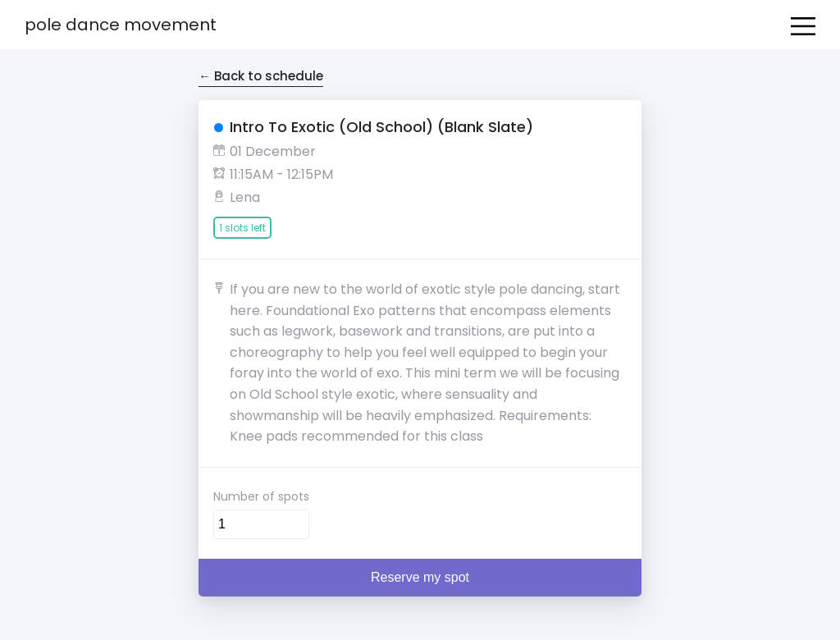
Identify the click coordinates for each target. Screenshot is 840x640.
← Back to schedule (261, 76)
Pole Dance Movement (121, 24)
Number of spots (261, 496)
